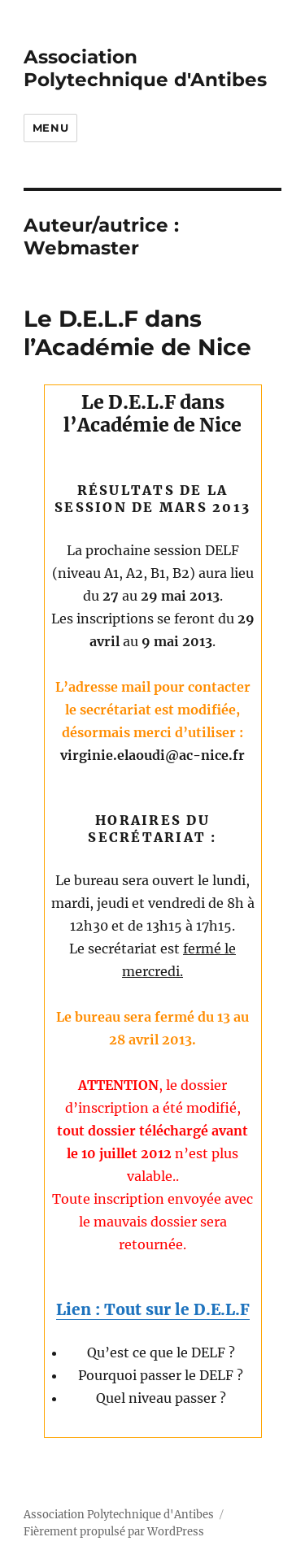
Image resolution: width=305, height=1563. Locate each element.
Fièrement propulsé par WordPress (114, 1532)
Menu (50, 127)
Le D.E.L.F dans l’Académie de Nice (137, 333)
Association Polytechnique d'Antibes (145, 68)
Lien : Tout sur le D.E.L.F (153, 1309)
